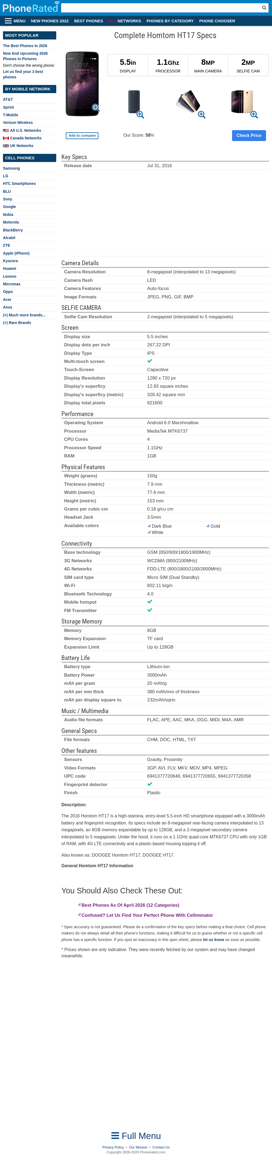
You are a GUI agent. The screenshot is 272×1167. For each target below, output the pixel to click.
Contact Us (161, 1147)
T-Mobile (10, 115)
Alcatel (9, 238)
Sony (7, 199)
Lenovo (9, 276)
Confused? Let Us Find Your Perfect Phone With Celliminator (147, 915)
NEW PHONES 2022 (50, 21)
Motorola (11, 222)
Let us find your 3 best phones (23, 74)
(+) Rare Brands (17, 322)
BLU (7, 191)
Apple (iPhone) (16, 253)
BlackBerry (13, 230)
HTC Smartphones (19, 183)
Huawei (9, 268)
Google (9, 206)
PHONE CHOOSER (217, 21)
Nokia (8, 214)
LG (5, 176)
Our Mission (138, 1147)
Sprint (8, 107)
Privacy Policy (113, 1147)
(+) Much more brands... (24, 315)
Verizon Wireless (18, 122)
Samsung (11, 168)
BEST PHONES (88, 21)
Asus (7, 307)
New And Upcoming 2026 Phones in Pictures (25, 56)
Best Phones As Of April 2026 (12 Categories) (130, 905)
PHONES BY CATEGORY (170, 21)
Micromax (12, 284)
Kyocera (10, 261)
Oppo (8, 291)
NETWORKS (124, 21)
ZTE (6, 245)
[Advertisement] (165, 215)
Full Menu (136, 1136)
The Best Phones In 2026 (25, 46)
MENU (20, 21)
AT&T (8, 99)
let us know (213, 939)
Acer (7, 299)
